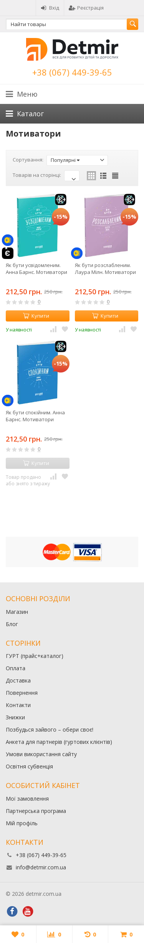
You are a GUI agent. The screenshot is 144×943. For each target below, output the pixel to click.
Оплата (15, 668)
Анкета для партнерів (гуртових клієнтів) (59, 741)
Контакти (18, 705)
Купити (36, 315)
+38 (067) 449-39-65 (72, 72)
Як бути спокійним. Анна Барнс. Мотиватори (35, 416)
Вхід (50, 7)
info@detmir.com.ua (41, 867)
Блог (12, 624)
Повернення (22, 692)
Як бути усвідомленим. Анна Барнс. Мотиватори (36, 268)
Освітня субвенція (29, 766)
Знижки (15, 717)
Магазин (17, 611)
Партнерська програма (36, 810)
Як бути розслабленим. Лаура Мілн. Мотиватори (105, 268)
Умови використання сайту (41, 754)
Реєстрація (86, 7)
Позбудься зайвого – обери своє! (49, 729)
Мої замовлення (27, 798)
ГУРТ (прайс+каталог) (34, 655)
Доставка (18, 680)
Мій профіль (22, 823)
